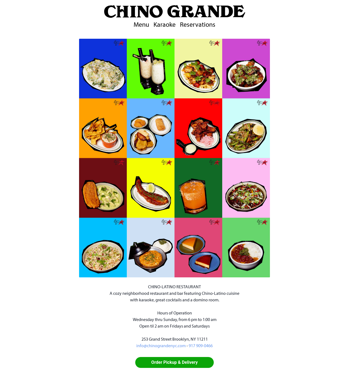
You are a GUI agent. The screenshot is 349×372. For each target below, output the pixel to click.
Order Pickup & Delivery (174, 362)
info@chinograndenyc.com (161, 346)
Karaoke (165, 25)
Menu (141, 25)
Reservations (197, 25)
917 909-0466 (201, 346)
